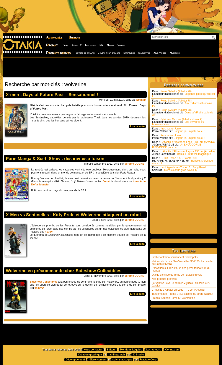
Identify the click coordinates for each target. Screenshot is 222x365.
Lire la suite (137, 126)
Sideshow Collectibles (43, 281)
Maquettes (144, 52)
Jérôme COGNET (135, 163)
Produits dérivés (58, 53)
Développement (75, 359)
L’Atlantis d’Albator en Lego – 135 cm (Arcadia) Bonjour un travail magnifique (183, 152)
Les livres (90, 44)
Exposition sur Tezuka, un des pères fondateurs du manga (181, 269)
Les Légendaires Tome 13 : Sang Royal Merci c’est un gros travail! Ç (179, 169)
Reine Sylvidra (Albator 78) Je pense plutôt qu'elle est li (183, 94)
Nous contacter (92, 349)
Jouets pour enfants (109, 52)
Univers (74, 37)
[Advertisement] (111, 67)
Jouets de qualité (85, 52)
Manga (110, 44)
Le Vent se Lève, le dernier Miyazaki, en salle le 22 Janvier (181, 284)
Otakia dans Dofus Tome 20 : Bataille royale (177, 274)
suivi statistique (122, 359)
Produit (52, 45)
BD (101, 44)
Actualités (54, 37)
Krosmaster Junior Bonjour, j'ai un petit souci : (178, 130)
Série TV (77, 44)
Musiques (175, 52)
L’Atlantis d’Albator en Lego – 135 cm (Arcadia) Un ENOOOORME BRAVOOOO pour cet (183, 145)
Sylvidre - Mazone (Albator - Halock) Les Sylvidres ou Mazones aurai (178, 122)
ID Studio (138, 354)
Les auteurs (153, 349)
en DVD (39, 287)
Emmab (141, 99)
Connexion (172, 349)
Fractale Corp (148, 359)
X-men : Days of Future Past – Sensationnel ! (52, 94)
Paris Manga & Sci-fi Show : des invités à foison (55, 158)
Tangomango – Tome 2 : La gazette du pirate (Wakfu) (182, 293)
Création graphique (90, 354)
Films (65, 44)
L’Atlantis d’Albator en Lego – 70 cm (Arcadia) (178, 289)
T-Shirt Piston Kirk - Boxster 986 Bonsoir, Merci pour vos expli (183, 161)
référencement (97, 359)
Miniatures (129, 52)
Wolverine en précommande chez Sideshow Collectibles (63, 270)
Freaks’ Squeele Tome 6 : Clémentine (173, 298)
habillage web (116, 354)
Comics (121, 44)
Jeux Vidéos (159, 52)
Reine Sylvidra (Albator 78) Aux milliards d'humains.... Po (183, 103)
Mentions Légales (131, 349)
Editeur (111, 349)
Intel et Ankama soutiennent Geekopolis (175, 257)
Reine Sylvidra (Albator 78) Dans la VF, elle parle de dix (182, 112)
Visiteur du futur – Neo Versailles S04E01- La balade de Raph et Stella (182, 262)
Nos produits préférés (164, 278)
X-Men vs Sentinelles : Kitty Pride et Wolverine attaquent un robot (73, 214)
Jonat (106, 181)
